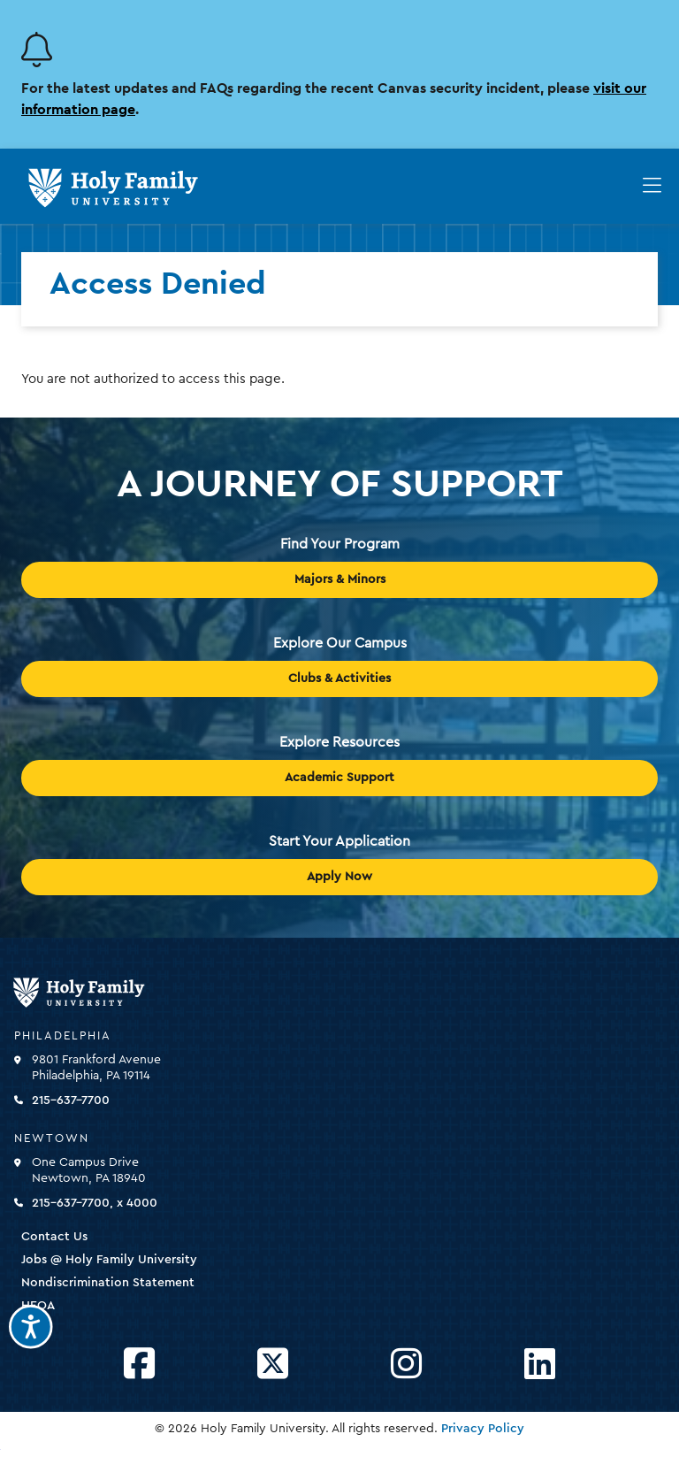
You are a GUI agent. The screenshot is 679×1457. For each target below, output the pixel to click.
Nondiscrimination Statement (108, 1283)
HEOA (38, 1306)
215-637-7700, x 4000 (94, 1203)
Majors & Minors (339, 579)
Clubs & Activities (339, 678)
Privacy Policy (482, 1428)
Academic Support (339, 777)
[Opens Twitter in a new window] (272, 1365)
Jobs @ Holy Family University (109, 1260)
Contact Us (54, 1237)
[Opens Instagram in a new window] (406, 1365)
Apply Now (339, 876)
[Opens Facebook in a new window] (139, 1365)
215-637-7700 (71, 1100)
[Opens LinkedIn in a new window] (539, 1365)
